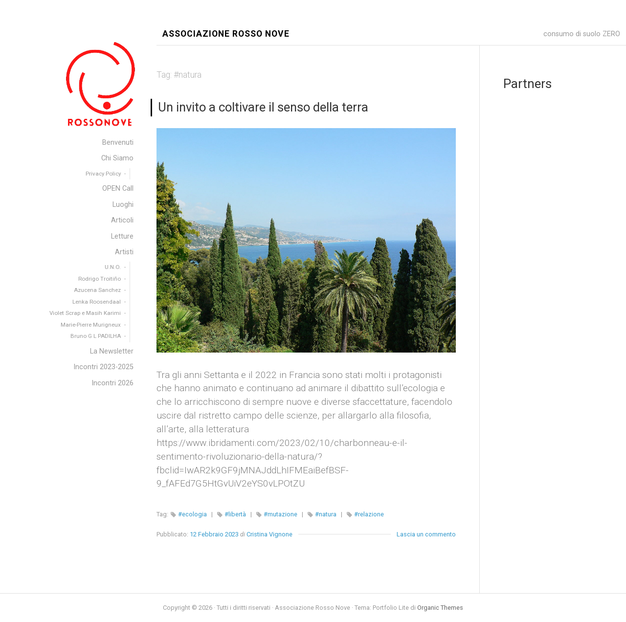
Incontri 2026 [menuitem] (112, 383)
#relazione (369, 514)
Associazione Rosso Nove (226, 34)
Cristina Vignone (269, 534)
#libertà (235, 514)
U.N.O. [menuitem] (113, 267)
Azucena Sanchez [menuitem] (97, 290)
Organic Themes (440, 607)
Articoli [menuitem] (122, 220)
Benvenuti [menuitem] (118, 142)
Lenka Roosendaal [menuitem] (96, 301)
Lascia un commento (426, 534)
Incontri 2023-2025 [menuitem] (103, 367)
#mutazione (280, 514)
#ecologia (192, 514)
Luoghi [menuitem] (123, 204)
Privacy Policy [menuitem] (103, 173)
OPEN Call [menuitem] (118, 188)
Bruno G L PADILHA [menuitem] (95, 336)
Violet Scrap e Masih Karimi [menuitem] (85, 313)
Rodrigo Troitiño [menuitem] (99, 278)
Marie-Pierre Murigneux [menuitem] (91, 324)
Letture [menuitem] (122, 236)
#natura (325, 514)
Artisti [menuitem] (124, 252)
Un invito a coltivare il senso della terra (263, 107)
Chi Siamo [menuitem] (117, 158)
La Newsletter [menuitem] (112, 351)
